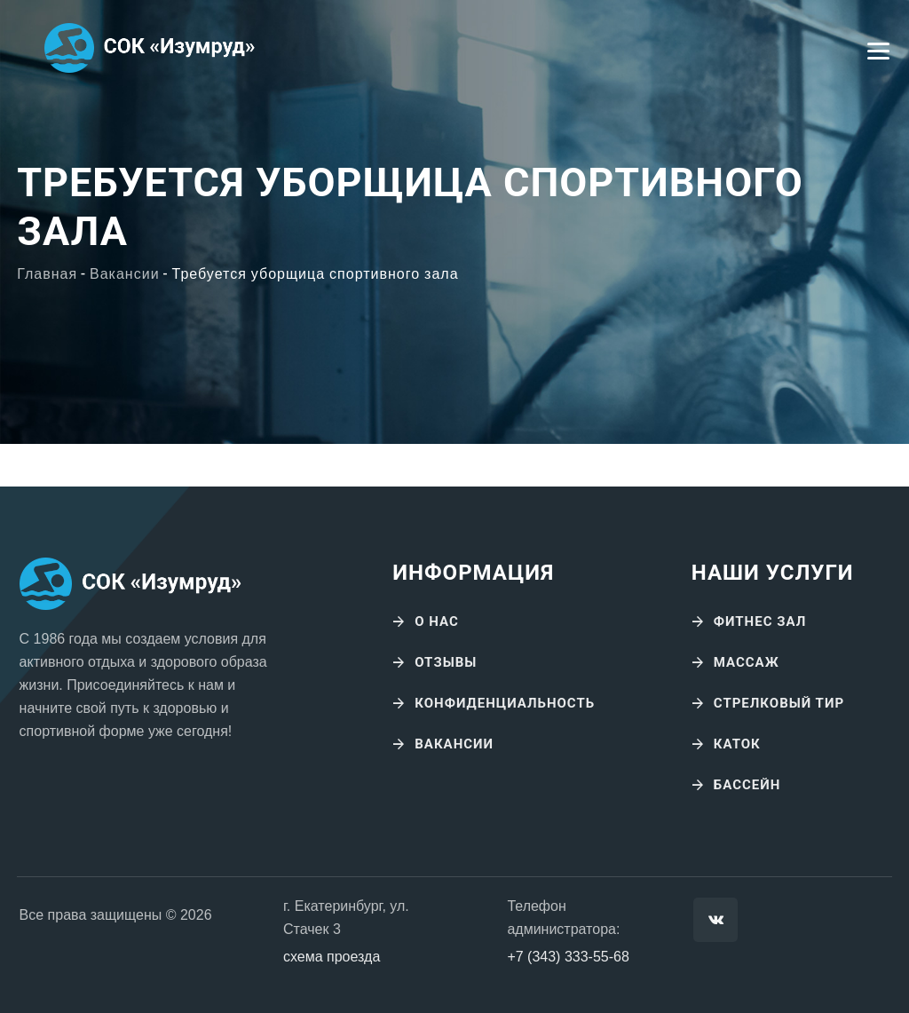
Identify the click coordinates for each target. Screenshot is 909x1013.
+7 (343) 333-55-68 (567, 956)
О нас (437, 621)
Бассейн (747, 785)
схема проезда (331, 956)
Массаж (746, 662)
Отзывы (446, 662)
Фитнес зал (760, 621)
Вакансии (125, 274)
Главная (47, 274)
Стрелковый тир (779, 703)
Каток (737, 744)
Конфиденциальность (505, 703)
